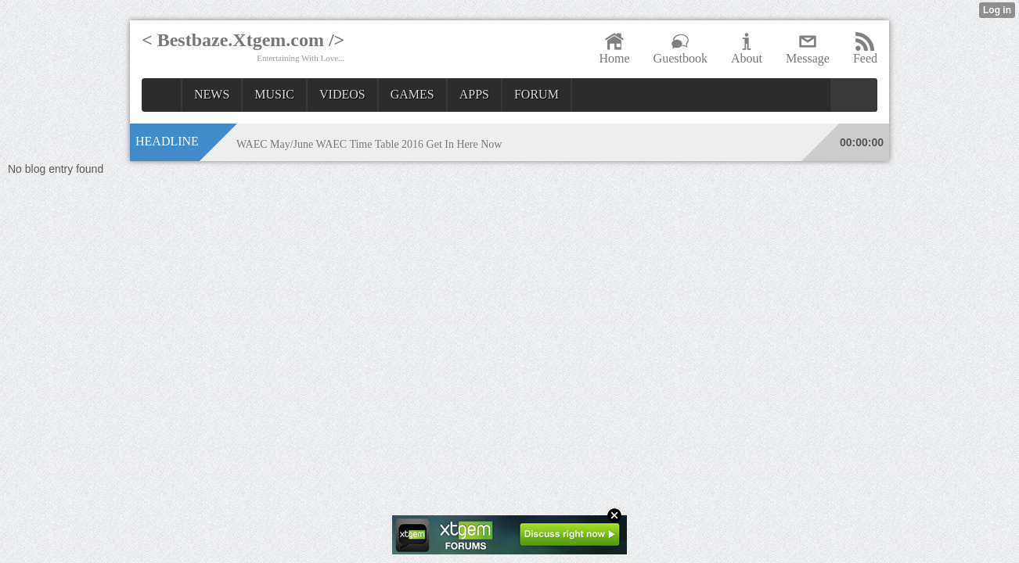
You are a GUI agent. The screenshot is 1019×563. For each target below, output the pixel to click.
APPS (474, 94)
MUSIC (274, 94)
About (746, 48)
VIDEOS (342, 94)
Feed (865, 48)
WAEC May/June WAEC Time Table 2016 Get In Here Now (369, 144)
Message (808, 48)
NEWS (211, 94)
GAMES (412, 94)
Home (614, 48)
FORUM (536, 94)
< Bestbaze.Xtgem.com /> (243, 40)
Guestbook (681, 48)
